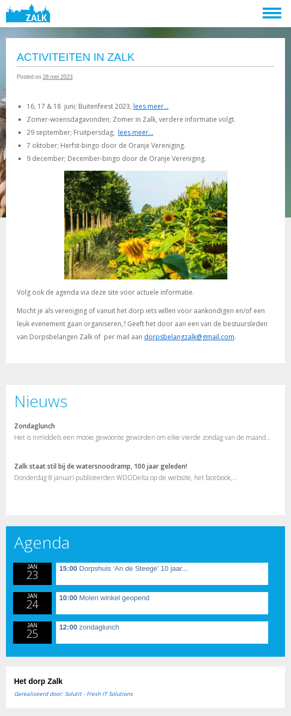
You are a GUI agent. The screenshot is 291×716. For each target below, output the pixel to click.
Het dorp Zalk (38, 681)
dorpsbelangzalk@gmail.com (189, 336)
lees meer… (151, 106)
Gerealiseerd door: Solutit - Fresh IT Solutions (73, 694)
